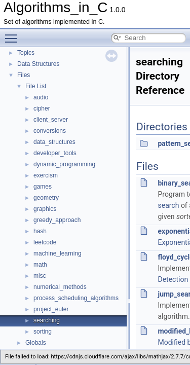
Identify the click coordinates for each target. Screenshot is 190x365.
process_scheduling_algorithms (76, 298)
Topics (25, 52)
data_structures (54, 141)
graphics (44, 208)
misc (39, 275)
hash (40, 231)
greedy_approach (57, 220)
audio (40, 97)
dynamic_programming (64, 164)
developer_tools (55, 153)
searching (46, 320)
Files (23, 75)
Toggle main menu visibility (13, 34)
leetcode (44, 242)
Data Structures (38, 63)
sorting (42, 331)
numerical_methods (60, 286)
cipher (41, 108)
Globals (35, 342)
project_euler (50, 309)
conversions (49, 130)
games (42, 186)
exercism (45, 175)
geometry (46, 197)
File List (35, 86)
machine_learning (57, 253)
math (40, 264)
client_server (50, 119)
